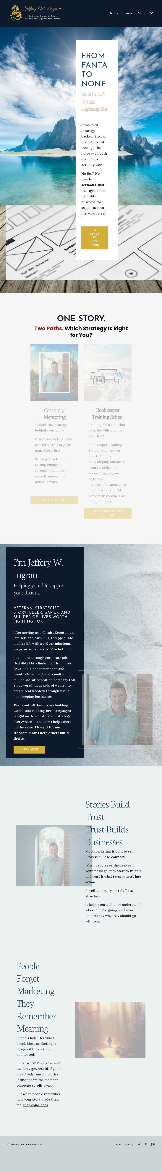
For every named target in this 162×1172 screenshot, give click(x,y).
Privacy (126, 13)
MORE (145, 13)
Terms (113, 13)
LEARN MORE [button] (30, 765)
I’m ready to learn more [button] (95, 237)
